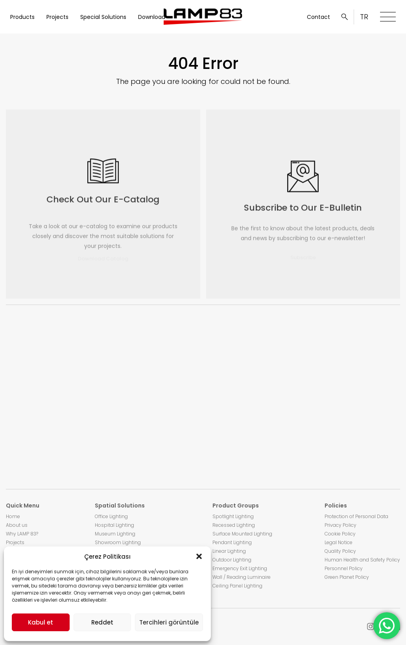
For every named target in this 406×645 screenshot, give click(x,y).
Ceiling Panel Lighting (237, 585)
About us (17, 525)
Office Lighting (111, 516)
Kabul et (40, 622)
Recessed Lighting (233, 525)
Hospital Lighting (114, 525)
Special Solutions (103, 17)
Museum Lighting (115, 533)
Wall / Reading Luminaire (241, 577)
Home (13, 516)
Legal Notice (338, 542)
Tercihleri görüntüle (169, 622)
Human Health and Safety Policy (362, 559)
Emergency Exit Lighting (239, 568)
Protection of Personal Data (356, 516)
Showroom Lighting (118, 542)
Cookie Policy (340, 533)
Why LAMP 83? (22, 533)
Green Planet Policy (347, 577)
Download (151, 17)
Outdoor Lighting (231, 559)
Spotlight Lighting (233, 516)
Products (22, 17)
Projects (57, 17)
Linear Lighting (229, 551)
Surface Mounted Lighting (242, 533)
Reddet (102, 622)
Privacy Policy (340, 525)
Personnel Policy (344, 568)
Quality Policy (340, 551)
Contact (318, 17)
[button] (199, 556)
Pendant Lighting (232, 542)
